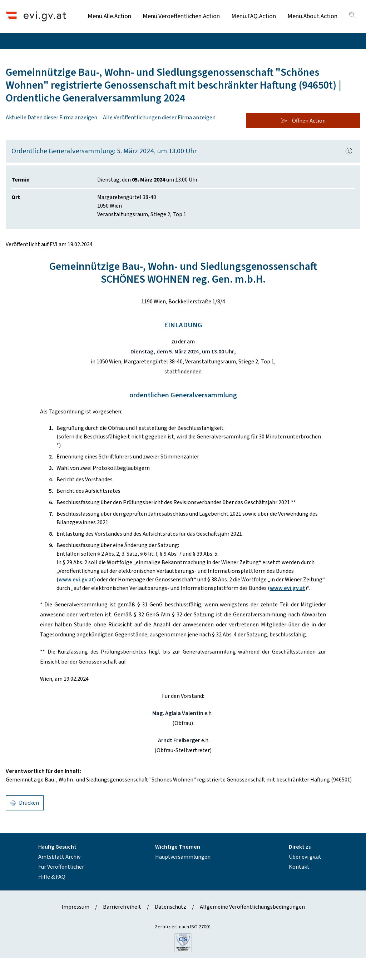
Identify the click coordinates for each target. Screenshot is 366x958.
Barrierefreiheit (122, 907)
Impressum (75, 907)
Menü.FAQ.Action (253, 16)
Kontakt (299, 867)
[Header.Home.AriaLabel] (36, 16)
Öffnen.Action (303, 121)
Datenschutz (170, 907)
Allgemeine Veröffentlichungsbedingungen (252, 907)
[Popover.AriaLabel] (349, 151)
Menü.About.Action (312, 16)
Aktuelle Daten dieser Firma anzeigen (51, 117)
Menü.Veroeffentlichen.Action (181, 16)
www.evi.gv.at (76, 580)
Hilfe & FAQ (51, 877)
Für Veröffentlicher (61, 867)
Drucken (24, 803)
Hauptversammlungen (183, 857)
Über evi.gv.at (305, 857)
